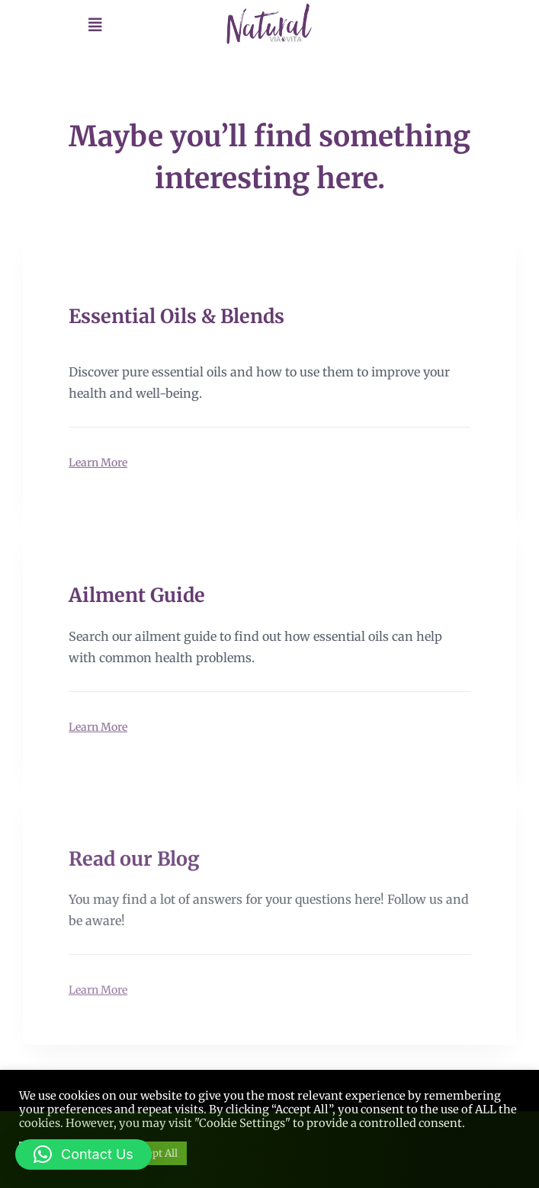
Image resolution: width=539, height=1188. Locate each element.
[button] (83, 1154)
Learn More (98, 462)
